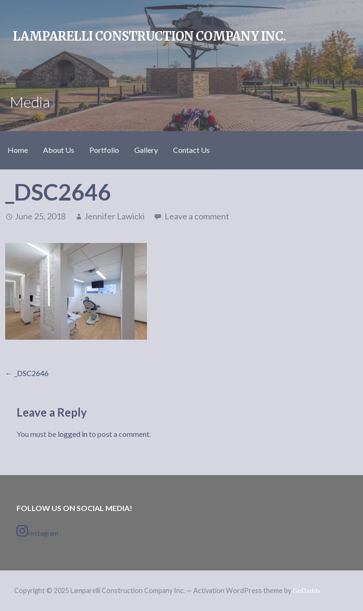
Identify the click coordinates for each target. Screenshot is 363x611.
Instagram (37, 530)
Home (18, 149)
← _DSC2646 (27, 372)
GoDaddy (306, 590)
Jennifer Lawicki (114, 216)
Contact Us (191, 149)
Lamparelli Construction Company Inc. (149, 36)
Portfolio (104, 149)
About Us (58, 149)
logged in (72, 433)
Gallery (146, 149)
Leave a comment (196, 216)
